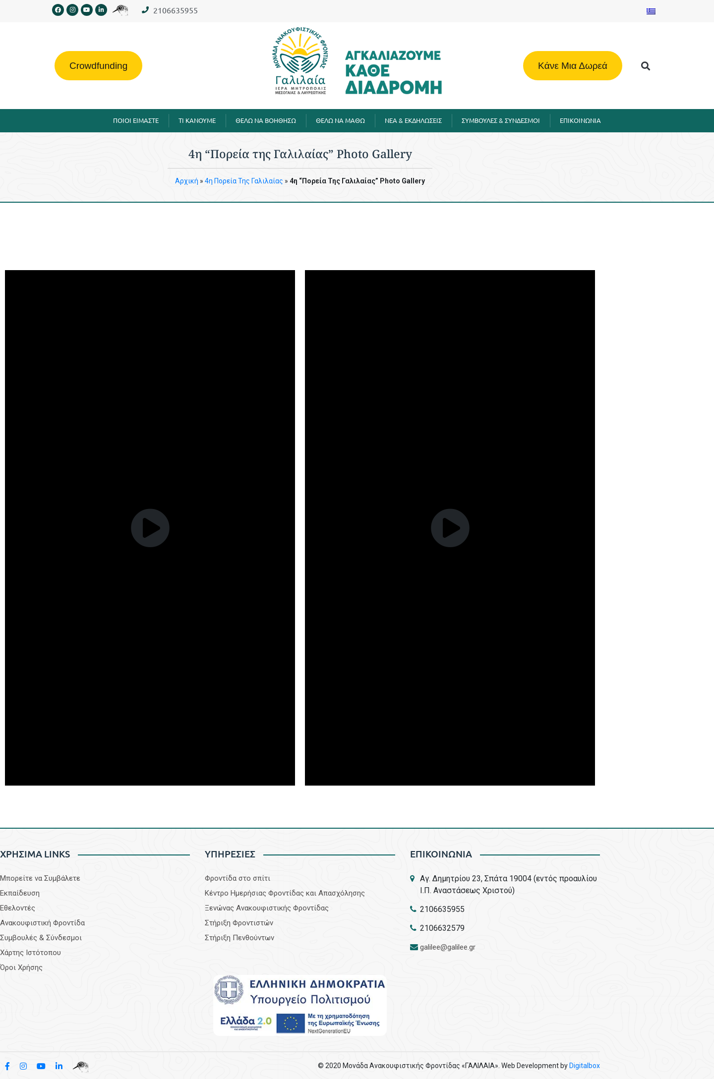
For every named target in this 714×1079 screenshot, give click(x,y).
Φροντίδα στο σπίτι (237, 878)
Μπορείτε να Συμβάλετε (40, 878)
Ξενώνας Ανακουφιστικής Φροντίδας (267, 908)
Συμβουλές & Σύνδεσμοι (41, 937)
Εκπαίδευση (20, 893)
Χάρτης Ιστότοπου (30, 952)
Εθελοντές (17, 908)
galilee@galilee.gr (448, 947)
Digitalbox (584, 1066)
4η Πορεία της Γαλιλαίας (244, 181)
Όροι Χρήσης (21, 967)
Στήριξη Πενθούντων (239, 937)
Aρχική (186, 181)
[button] (646, 65)
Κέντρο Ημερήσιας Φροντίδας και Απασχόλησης (285, 893)
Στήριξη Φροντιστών (239, 922)
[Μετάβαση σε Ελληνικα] (651, 11)
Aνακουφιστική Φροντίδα (42, 922)
